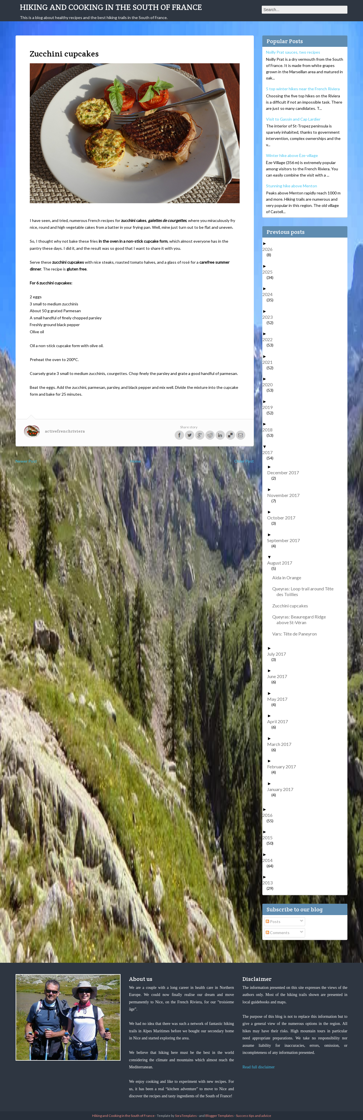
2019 (270, 407)
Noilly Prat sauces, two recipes (293, 52)
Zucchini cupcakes (292, 605)
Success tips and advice (253, 1115)
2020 (270, 384)
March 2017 (281, 744)
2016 (270, 815)
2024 (270, 294)
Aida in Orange (289, 577)
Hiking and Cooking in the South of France (111, 7)
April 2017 (279, 721)
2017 (270, 452)
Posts (273, 921)
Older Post (244, 461)
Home (135, 461)
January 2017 (282, 789)
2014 (270, 860)
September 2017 (285, 540)
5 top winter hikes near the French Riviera (303, 88)
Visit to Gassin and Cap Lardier (293, 119)
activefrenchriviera (65, 431)
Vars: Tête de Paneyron (297, 633)
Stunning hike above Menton (291, 185)
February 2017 (283, 766)
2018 (270, 429)
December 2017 (285, 472)
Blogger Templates (219, 1115)
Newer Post (26, 461)
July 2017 (278, 654)
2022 (270, 339)
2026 (270, 249)
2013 (270, 882)
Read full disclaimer (258, 1067)
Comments (278, 932)
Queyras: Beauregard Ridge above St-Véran (301, 619)
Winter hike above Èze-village (292, 155)
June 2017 (279, 676)
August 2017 (281, 562)
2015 (270, 837)
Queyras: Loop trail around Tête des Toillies (305, 591)
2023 (270, 317)
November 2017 (285, 495)
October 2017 (283, 517)
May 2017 (279, 699)
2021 (270, 362)
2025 (270, 271)
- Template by (176, 1115)
